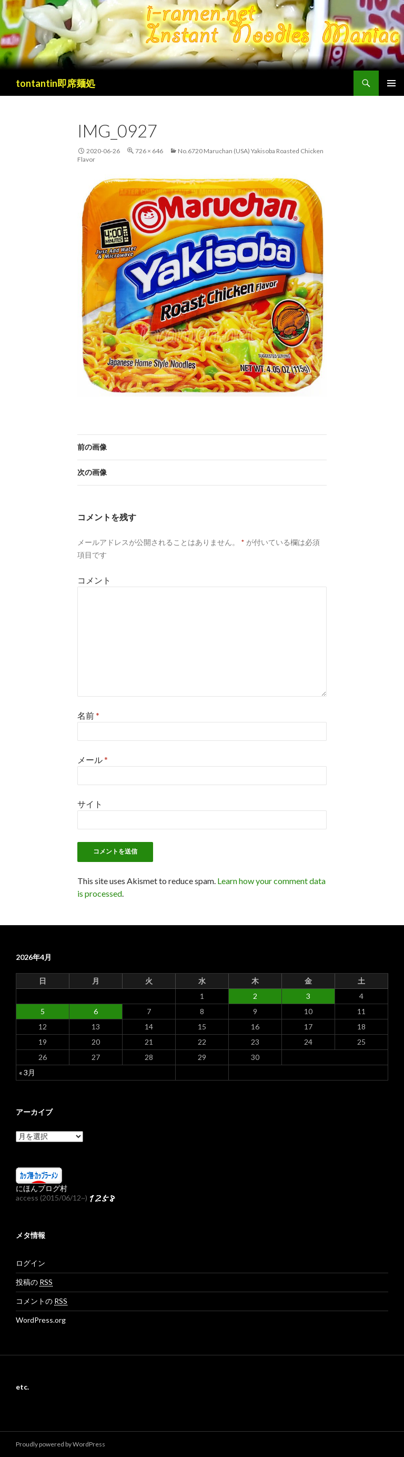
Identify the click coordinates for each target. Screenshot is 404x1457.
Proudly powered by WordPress (60, 1444)
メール (92, 760)
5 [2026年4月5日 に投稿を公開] (43, 1011)
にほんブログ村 (41, 1188)
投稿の (34, 1282)
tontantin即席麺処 (55, 83)
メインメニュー (391, 83)
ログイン (30, 1262)
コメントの (41, 1301)
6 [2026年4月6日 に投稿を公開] (96, 1011)
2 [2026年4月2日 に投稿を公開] (255, 996)
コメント (94, 580)
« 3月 (27, 1072)
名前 (88, 715)
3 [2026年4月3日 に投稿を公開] (308, 996)
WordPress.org (41, 1319)
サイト (90, 804)
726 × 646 (149, 151)
